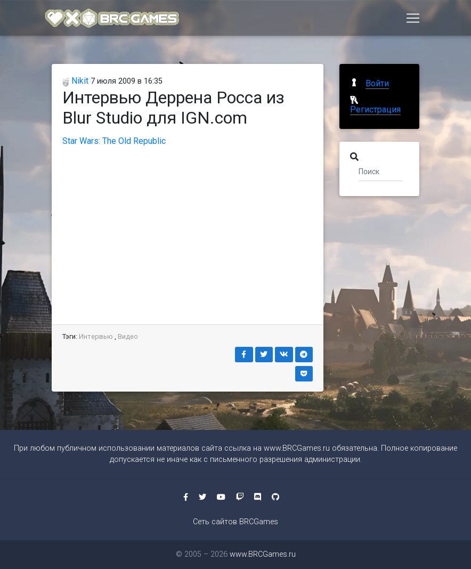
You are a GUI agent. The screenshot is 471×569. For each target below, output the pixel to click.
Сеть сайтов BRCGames (235, 521)
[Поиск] (381, 171)
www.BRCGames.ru (297, 448)
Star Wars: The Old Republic (114, 141)
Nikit (75, 81)
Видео (128, 336)
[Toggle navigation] (413, 20)
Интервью (96, 336)
